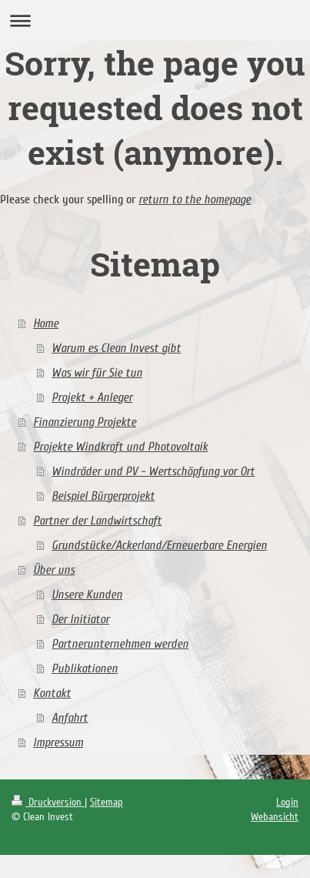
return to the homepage (194, 199)
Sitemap (106, 802)
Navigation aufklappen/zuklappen (155, 20)
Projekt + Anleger (92, 397)
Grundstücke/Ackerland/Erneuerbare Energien (159, 545)
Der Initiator (80, 619)
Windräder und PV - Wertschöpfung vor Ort (153, 471)
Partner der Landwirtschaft (97, 521)
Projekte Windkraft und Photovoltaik (120, 447)
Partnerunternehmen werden (120, 644)
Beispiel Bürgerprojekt (103, 496)
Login (287, 802)
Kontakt (52, 693)
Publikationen (85, 668)
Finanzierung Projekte (84, 422)
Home (45, 323)
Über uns (54, 570)
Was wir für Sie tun (97, 373)
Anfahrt (70, 718)
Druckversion (48, 802)
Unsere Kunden (87, 595)
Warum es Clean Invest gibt (116, 348)
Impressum (58, 742)
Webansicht (274, 816)
